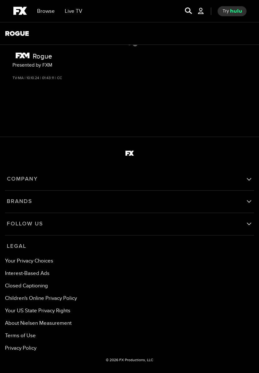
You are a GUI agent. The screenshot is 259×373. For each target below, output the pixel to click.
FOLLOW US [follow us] (25, 224)
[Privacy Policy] (20, 348)
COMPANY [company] (22, 179)
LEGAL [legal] (16, 246)
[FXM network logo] (22, 55)
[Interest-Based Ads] (27, 273)
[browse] (46, 11)
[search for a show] (188, 11)
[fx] (20, 12)
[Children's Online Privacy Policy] (41, 298)
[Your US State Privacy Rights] (37, 310)
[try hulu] (232, 11)
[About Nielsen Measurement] (38, 323)
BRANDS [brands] (19, 201)
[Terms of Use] (20, 335)
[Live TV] (73, 11)
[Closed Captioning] (26, 285)
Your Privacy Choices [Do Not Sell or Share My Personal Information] (29, 260)
